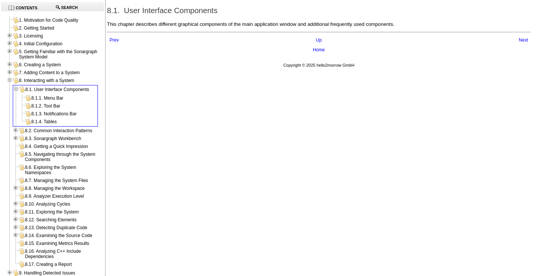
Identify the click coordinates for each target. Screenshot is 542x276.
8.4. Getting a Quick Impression (56, 146)
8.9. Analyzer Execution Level (54, 196)
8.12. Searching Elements (50, 219)
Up (318, 40)
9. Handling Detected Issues (47, 273)
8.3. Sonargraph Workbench (53, 138)
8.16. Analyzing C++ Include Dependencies (53, 254)
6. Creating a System (40, 64)
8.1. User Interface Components (57, 89)
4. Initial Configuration (40, 43)
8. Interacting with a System (46, 80)
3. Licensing (31, 36)
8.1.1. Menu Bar (47, 98)
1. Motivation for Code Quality (48, 20)
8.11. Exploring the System (51, 212)
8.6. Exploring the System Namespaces (50, 170)
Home (319, 49)
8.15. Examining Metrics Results (57, 243)
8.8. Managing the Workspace (54, 188)
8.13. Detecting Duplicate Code (56, 227)
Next (523, 40)
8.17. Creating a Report (48, 264)
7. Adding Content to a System (49, 72)
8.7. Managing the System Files (56, 180)
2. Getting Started (36, 28)
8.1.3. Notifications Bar (54, 113)
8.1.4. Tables (44, 121)
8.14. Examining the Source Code (58, 235)
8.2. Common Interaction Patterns (58, 130)
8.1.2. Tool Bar (45, 106)
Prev (114, 40)
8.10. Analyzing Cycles (47, 204)
